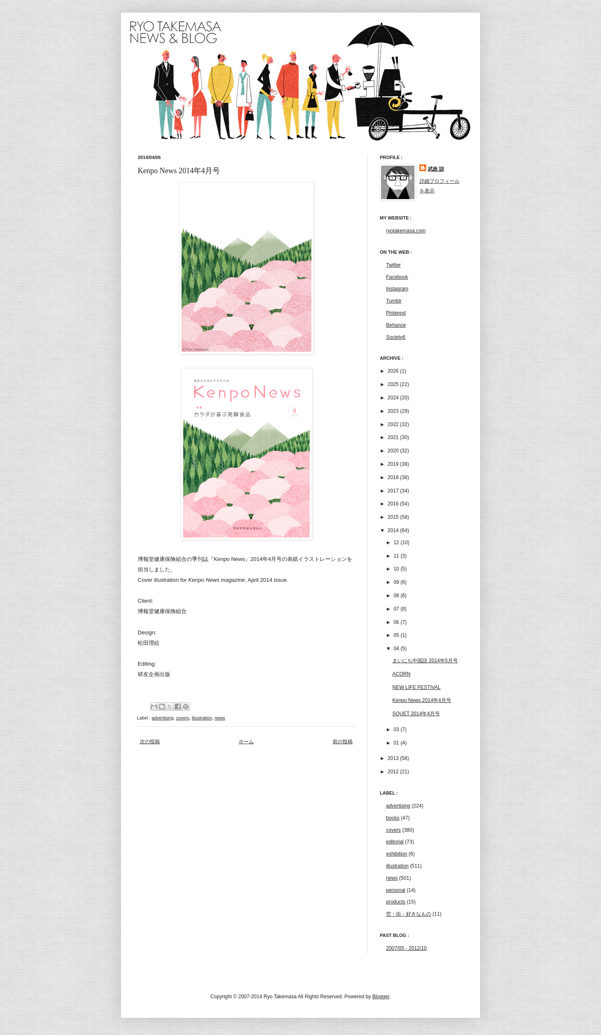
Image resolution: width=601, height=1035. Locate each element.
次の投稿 (150, 742)
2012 (394, 772)
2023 (394, 411)
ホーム (246, 742)
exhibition (396, 854)
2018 (394, 477)
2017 (394, 491)
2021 (394, 437)
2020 (394, 451)
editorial (395, 842)
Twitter (393, 265)
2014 (394, 530)
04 (397, 648)
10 (397, 569)
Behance (396, 325)
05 (397, 635)
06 (397, 622)
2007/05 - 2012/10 (406, 948)
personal (395, 890)
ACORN (401, 674)
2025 (394, 384)
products (395, 902)
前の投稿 (343, 742)
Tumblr (394, 301)
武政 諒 (436, 169)
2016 (394, 504)
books (392, 818)
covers (182, 717)
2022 (394, 424)
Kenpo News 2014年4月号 (421, 700)
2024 (394, 398)
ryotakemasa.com (406, 231)
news (220, 717)
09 (397, 582)
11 (397, 556)
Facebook (397, 277)
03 (397, 729)
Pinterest (396, 313)
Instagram (397, 289)
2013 (394, 758)
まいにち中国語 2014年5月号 (425, 661)
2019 (394, 464)
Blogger (380, 997)
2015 (394, 517)
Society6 (395, 337)
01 (397, 743)
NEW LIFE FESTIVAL (416, 687)
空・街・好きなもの (408, 914)
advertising (162, 717)
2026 (394, 371)
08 (397, 595)
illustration (202, 717)
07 (397, 609)
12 (397, 542)
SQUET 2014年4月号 (416, 714)
